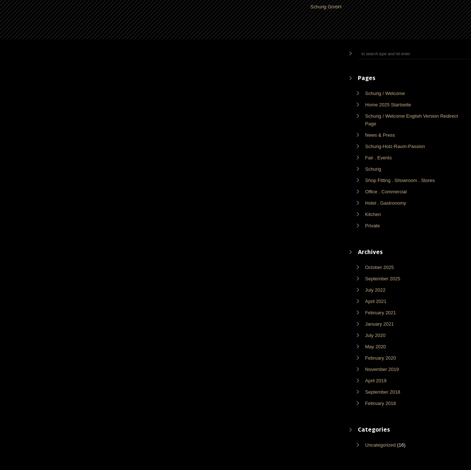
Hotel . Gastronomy (385, 203)
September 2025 (382, 278)
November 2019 (382, 369)
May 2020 (375, 346)
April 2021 (376, 301)
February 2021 (380, 312)
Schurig (373, 169)
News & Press (380, 135)
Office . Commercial (386, 191)
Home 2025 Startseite (388, 104)
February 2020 (380, 358)
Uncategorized (380, 445)
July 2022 (375, 290)
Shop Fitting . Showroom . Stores (400, 180)
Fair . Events (378, 157)
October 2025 (379, 267)
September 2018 (382, 392)
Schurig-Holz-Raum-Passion (395, 146)
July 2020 (375, 335)
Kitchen (373, 214)
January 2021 (379, 324)
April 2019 (376, 380)
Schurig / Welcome (385, 93)
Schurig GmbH (325, 7)
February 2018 (380, 403)
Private (372, 225)
